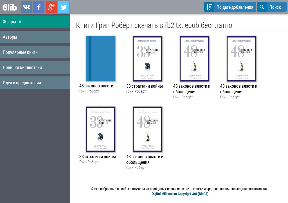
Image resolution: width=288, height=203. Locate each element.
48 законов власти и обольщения (191, 88)
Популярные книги (20, 52)
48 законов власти (96, 86)
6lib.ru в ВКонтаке (26, 7)
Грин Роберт (89, 91)
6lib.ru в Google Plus (51, 7)
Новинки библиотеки (22, 67)
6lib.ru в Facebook (38, 7)
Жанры (12, 22)
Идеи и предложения (22, 82)
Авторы (10, 37)
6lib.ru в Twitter (63, 7)
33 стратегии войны (144, 86)
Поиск (269, 7)
